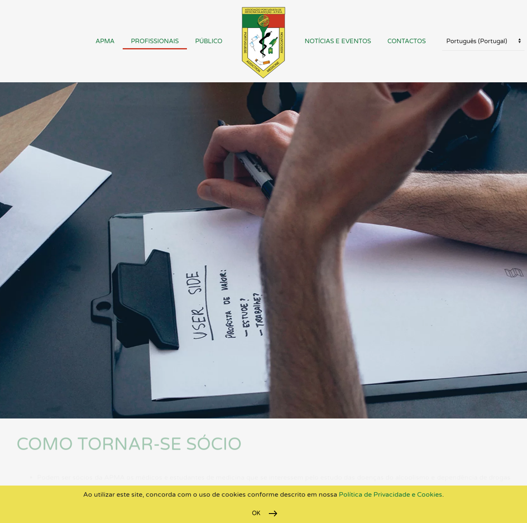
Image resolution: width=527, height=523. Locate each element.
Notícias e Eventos (338, 41)
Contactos (406, 41)
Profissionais (155, 41)
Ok (256, 513)
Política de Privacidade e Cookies (389, 494)
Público (208, 41)
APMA (105, 41)
